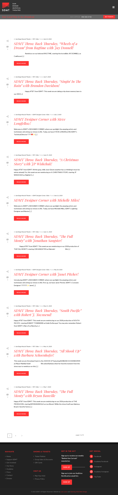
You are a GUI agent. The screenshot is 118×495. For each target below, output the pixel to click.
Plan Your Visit (39, 476)
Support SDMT (11, 459)
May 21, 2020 (48, 306)
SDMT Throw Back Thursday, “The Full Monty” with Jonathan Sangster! (43, 238)
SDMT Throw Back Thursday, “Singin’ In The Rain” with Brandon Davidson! (47, 83)
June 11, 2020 (48, 232)
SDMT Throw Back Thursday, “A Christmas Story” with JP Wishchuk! (46, 161)
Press (8, 472)
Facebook (97, 456)
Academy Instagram (101, 472)
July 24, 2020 (48, 39)
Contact (9, 475)
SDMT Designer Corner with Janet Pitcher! (46, 274)
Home (8, 456)
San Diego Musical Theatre (23, 39)
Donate (8, 478)
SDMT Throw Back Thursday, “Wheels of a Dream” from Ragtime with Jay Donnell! (45, 45)
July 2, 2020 (57, 114)
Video (37, 39)
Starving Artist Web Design (78, 492)
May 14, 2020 (48, 346)
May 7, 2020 (47, 387)
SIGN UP (66, 467)
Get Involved (10, 463)
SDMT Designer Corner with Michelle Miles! (46, 200)
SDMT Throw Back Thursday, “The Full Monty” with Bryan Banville (43, 393)
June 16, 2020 (58, 195)
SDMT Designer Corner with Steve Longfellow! (39, 121)
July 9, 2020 (47, 77)
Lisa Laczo (64, 492)
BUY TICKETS (109, 16)
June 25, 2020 (48, 155)
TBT (34, 39)
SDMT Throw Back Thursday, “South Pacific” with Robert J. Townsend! (47, 312)
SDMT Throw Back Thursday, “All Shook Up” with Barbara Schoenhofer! (47, 353)
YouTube (97, 477)
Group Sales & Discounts (43, 459)
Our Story (9, 466)
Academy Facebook (101, 461)
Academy (9, 469)
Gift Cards (37, 463)
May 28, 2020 (58, 270)
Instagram (98, 466)
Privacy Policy (39, 479)
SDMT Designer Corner (39, 114)
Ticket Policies (39, 456)
